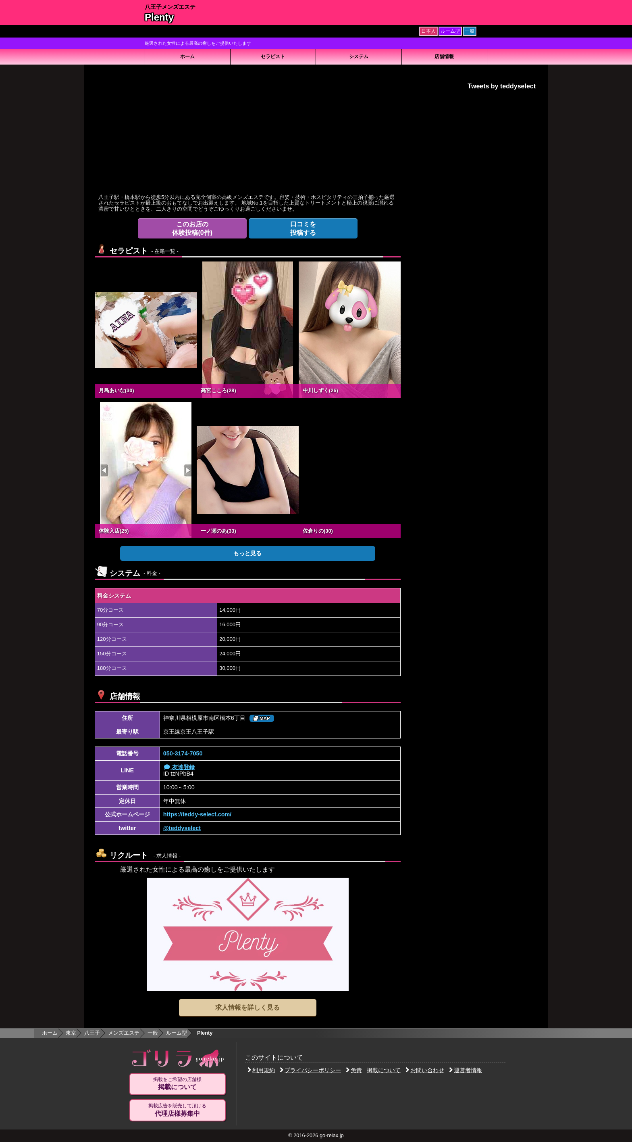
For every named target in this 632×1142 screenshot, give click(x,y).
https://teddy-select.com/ (197, 814)
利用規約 (261, 1070)
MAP (262, 718)
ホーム (187, 56)
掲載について (384, 1070)
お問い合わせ (424, 1070)
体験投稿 (192, 228)
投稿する (303, 228)
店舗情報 (444, 56)
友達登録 (179, 767)
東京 (71, 1033)
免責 (354, 1070)
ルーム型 (176, 1033)
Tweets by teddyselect (502, 86)
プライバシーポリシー (310, 1070)
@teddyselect (182, 828)
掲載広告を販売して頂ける (177, 1110)
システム (358, 56)
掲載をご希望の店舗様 (177, 1084)
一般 (153, 1033)
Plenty (159, 17)
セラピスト (273, 56)
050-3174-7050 (183, 753)
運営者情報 (465, 1070)
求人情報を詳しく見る (247, 1007)
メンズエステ (123, 1033)
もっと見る (247, 553)
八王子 (92, 1033)
